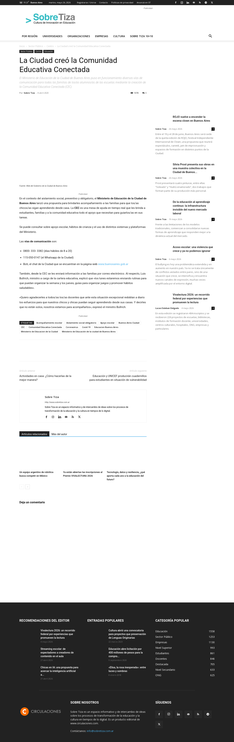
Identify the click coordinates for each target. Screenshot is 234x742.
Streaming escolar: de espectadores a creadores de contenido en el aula (57, 652)
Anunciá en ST (144, 2)
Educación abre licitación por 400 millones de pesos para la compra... (126, 652)
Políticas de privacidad (122, 2)
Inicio (22, 46)
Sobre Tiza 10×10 (141, 36)
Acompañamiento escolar (49, 322)
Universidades (52, 36)
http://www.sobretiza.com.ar (57, 402)
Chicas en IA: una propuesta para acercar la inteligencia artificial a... (59, 671)
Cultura (119, 36)
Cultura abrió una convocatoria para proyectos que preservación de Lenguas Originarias (127, 634)
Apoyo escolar (107, 322)
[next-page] (27, 486)
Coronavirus (72, 327)
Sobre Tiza (29, 92)
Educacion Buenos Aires (106, 327)
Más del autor (59, 434)
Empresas (101, 36)
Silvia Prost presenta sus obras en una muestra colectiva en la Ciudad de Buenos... (193, 168)
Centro (50, 46)
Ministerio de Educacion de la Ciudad (39, 331)
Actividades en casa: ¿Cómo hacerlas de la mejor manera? (45, 378)
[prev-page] (21, 486)
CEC (23, 327)
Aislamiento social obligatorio (81, 322)
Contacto (103, 2)
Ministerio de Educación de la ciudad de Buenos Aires (89, 331)
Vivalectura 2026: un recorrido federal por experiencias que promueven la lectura (191, 298)
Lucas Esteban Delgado (167, 308)
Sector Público (35, 46)
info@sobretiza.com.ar (100, 731)
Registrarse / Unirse (86, 2)
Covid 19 (86, 327)
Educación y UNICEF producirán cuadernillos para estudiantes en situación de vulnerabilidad (118, 378)
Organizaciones (78, 36)
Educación (48, 51)
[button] (210, 36)
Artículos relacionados (34, 434)
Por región (29, 36)
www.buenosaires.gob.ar (113, 264)
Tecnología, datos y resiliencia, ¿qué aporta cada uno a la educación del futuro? (126, 476)
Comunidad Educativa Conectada (45, 327)
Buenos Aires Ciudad (129, 322)
